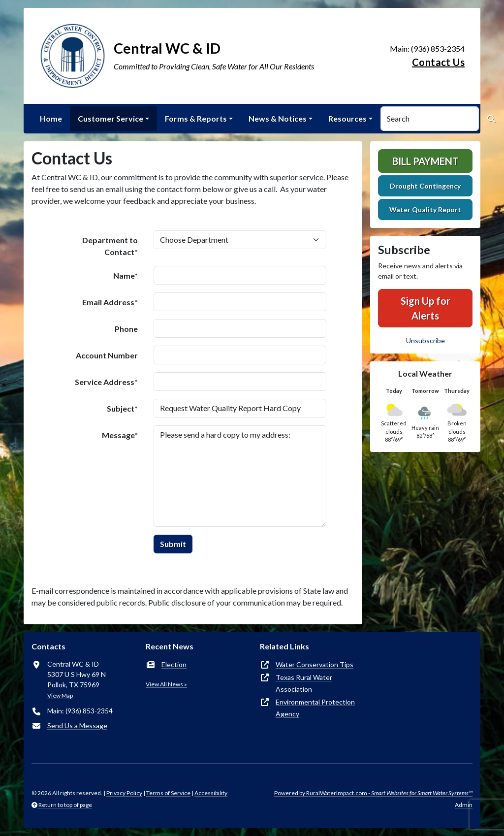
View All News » (166, 684)
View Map (60, 695)
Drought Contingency (425, 186)
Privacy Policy (124, 793)
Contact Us (438, 62)
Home (51, 118)
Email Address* (110, 302)
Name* (125, 275)
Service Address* (106, 381)
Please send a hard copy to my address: (240, 476)
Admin (463, 804)
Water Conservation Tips (314, 664)
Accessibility (210, 793)
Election (174, 664)
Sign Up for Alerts (425, 308)
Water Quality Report (425, 209)
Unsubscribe (425, 340)
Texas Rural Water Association (304, 683)
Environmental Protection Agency (315, 708)
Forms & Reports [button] (196, 118)
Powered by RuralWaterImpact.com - (373, 793)
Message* (120, 435)
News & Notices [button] (278, 118)
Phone (126, 328)
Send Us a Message (77, 725)
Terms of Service (168, 793)
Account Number (107, 355)
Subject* (122, 408)
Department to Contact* (110, 246)
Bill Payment (425, 161)
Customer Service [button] (110, 118)
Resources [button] (347, 118)
